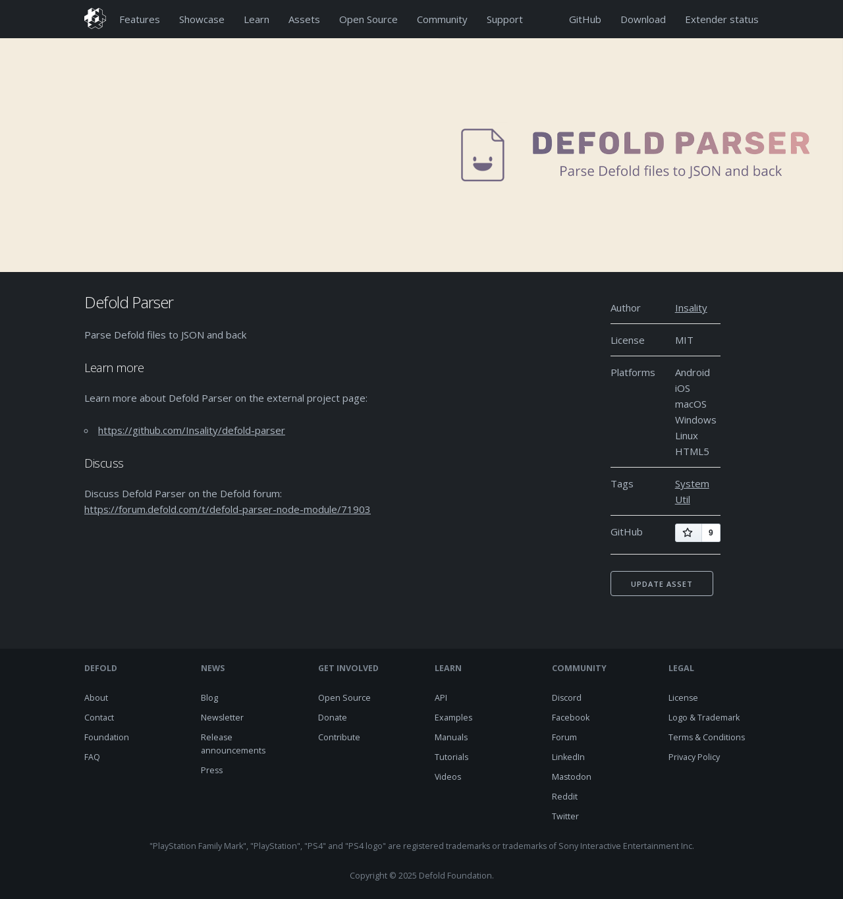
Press (212, 770)
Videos (448, 776)
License (683, 697)
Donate (332, 717)
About (96, 697)
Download (643, 19)
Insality (691, 307)
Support (505, 19)
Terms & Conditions (706, 737)
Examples (453, 717)
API (441, 697)
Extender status (722, 19)
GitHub (585, 19)
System (692, 483)
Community (442, 19)
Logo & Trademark (704, 717)
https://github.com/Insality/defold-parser (191, 430)
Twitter (565, 816)
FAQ (92, 757)
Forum (564, 737)
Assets (304, 19)
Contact (99, 717)
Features (139, 19)
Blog (209, 697)
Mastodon (571, 776)
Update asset (662, 584)
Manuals (451, 737)
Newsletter (222, 717)
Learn (256, 19)
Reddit (565, 796)
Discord (567, 697)
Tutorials (451, 757)
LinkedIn (568, 757)
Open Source (368, 19)
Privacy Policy (694, 757)
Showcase (202, 19)
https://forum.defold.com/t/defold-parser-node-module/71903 (227, 509)
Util (682, 499)
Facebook (570, 717)
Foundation (106, 737)
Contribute (339, 737)
